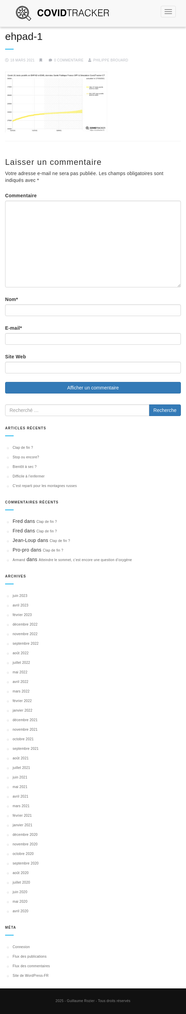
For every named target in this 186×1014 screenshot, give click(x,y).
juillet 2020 (21, 882)
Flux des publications (30, 956)
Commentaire (21, 195)
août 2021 (21, 758)
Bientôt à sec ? (25, 467)
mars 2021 (21, 806)
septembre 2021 (25, 749)
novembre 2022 (25, 634)
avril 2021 (20, 796)
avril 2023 (20, 605)
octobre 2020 (23, 854)
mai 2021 (20, 787)
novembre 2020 (25, 844)
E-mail (13, 328)
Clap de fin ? (23, 447)
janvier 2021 (22, 825)
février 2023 (22, 615)
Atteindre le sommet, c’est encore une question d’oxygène (85, 560)
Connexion (21, 947)
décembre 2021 (25, 720)
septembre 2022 (25, 643)
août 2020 (21, 873)
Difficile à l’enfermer (29, 476)
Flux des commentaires (31, 966)
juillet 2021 (21, 768)
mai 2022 (20, 672)
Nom (11, 299)
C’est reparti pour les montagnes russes (45, 486)
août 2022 (21, 653)
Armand (19, 560)
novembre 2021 (25, 729)
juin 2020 (20, 892)
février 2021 (22, 815)
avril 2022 (20, 682)
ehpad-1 (24, 36)
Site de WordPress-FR (31, 975)
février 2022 (22, 701)
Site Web (15, 356)
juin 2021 (20, 777)
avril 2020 (20, 911)
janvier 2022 (22, 710)
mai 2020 (20, 901)
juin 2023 (20, 596)
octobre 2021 (23, 739)
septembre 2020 (25, 863)
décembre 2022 (25, 624)
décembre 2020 (25, 835)
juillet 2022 (21, 663)
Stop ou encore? (26, 457)
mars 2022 (21, 691)
